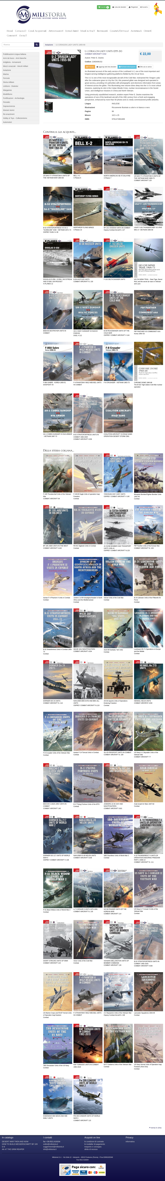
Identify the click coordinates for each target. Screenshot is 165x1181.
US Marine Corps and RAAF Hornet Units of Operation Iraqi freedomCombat (57, 1015)
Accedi (144, 7)
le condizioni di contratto (94, 1141)
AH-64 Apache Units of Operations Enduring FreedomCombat (115, 703)
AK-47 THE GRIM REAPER (13, 1149)
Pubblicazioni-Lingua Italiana (14, 54)
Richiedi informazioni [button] (127, 67)
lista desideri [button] (106, 67)
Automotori (7, 122)
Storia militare (8, 82)
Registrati (133, 7)
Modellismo (7, 94)
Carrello (103, 7)
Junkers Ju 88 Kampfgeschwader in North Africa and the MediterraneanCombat (87, 600)
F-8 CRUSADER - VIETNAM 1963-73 (117, 382)
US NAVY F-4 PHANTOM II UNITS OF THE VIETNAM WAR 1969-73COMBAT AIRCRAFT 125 (147, 178)
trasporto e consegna (92, 1147)
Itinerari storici (8, 110)
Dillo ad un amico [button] (145, 67)
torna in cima (155, 1128)
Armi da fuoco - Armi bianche (14, 58)
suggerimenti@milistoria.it (53, 1147)
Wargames (7, 90)
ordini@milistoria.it (50, 1144)
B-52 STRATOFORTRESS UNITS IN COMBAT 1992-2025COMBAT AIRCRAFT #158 (86, 437)
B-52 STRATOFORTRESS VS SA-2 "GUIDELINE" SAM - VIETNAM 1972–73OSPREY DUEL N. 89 (57, 230)
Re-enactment (8, 114)
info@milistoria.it (49, 1149)
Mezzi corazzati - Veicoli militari (15, 66)
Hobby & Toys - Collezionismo (15, 118)
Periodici (6, 102)
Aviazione (49, 45)
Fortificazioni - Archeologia (13, 98)
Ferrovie (6, 78)
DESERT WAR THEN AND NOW (15, 1141)
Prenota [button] (90, 67)
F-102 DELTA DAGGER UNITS (114, 279)
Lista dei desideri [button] (119, 7)
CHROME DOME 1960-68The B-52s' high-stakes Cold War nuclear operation (148, 385)
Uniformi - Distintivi (10, 86)
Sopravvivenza (9, 106)
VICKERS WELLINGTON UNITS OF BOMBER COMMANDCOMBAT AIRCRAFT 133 (116, 963)
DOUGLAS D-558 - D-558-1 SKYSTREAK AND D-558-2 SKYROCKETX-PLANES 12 (57, 281)
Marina (6, 74)
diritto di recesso (91, 1149)
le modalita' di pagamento (94, 1144)
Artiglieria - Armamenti (12, 62)
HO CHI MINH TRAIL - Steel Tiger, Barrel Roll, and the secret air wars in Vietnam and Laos (148, 281)
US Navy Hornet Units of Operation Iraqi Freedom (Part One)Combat (148, 1067)
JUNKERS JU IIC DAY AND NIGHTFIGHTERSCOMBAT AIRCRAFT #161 (113, 806)
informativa (130, 1141)
